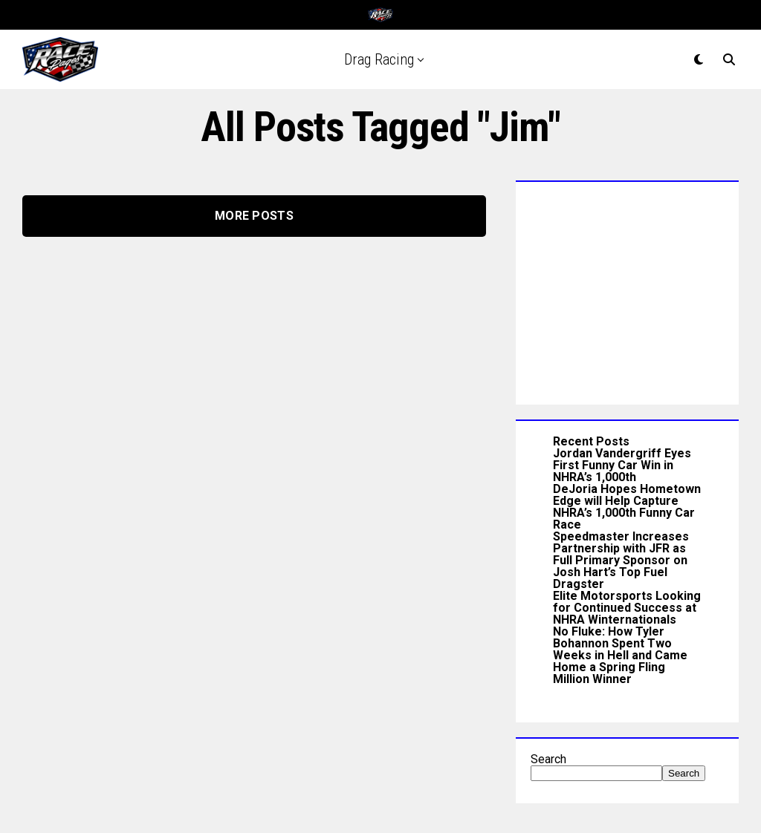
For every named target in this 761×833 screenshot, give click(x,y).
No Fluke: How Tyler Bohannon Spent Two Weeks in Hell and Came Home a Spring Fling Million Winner (620, 655)
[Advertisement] (627, 289)
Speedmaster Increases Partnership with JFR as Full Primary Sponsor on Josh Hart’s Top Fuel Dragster (621, 560)
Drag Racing (379, 59)
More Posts (254, 216)
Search (548, 759)
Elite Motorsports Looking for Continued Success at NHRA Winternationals (627, 608)
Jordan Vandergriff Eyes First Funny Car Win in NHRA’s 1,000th (622, 465)
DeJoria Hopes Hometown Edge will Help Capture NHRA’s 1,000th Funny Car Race (627, 507)
